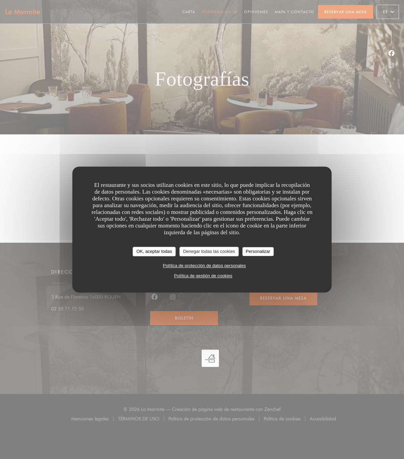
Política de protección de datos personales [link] (204, 265)
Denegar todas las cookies (209, 251)
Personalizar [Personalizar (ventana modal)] (258, 251)
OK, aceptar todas (154, 251)
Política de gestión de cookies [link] (203, 275)
